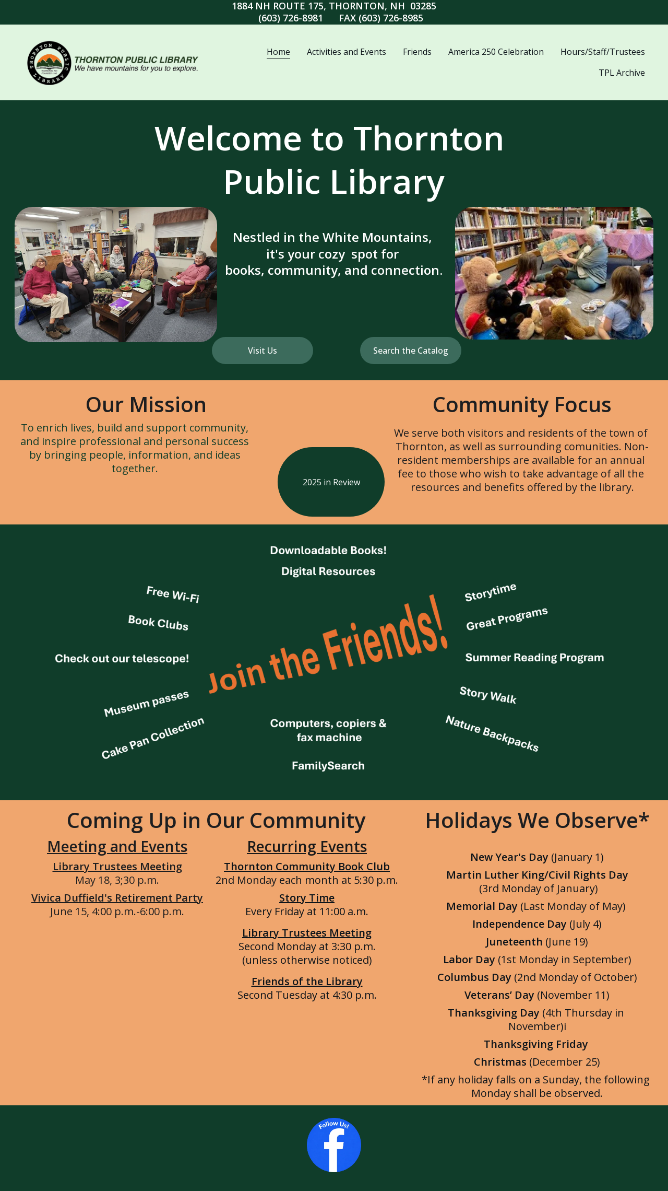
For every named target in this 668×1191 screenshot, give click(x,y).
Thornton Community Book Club (307, 866)
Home (278, 51)
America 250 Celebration (496, 51)
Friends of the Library (307, 981)
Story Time (307, 898)
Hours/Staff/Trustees (602, 51)
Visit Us (262, 350)
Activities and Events (346, 51)
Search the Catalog (410, 350)
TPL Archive (622, 72)
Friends (417, 51)
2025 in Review (331, 482)
